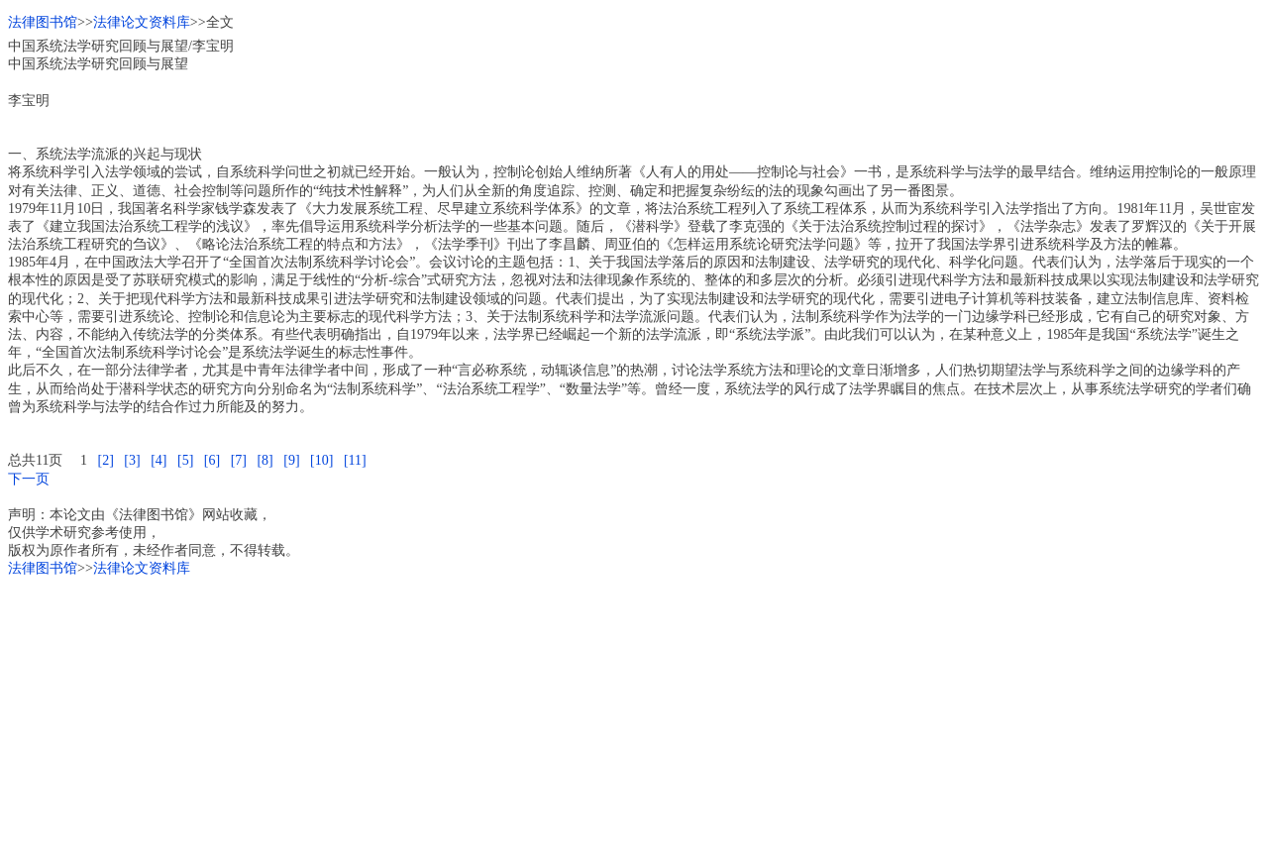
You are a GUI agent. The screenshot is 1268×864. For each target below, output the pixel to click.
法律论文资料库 (141, 22)
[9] (291, 460)
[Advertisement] (602, 717)
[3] (132, 460)
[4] (158, 460)
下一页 (29, 479)
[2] (105, 460)
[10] (321, 460)
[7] (239, 460)
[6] (212, 460)
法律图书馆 (42, 22)
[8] (264, 460)
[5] (185, 460)
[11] (355, 460)
